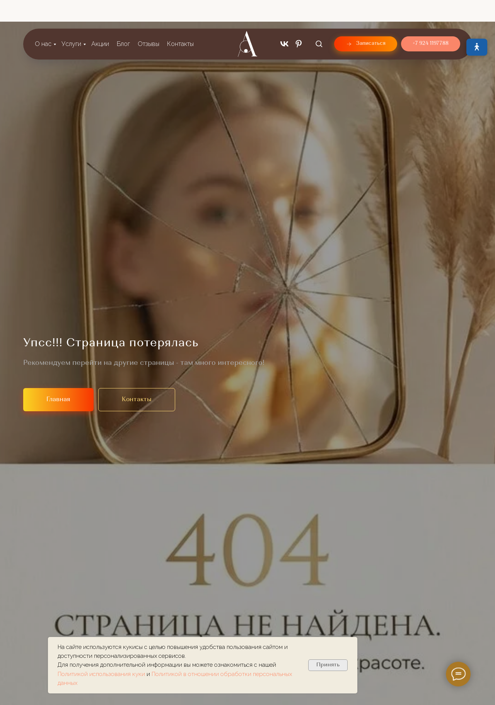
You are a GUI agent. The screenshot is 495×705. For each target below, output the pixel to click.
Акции (100, 19)
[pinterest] (299, 19)
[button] (319, 18)
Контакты (180, 19)
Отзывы (148, 19)
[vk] (284, 19)
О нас (43, 19)
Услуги (71, 19)
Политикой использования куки (102, 674)
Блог (123, 19)
